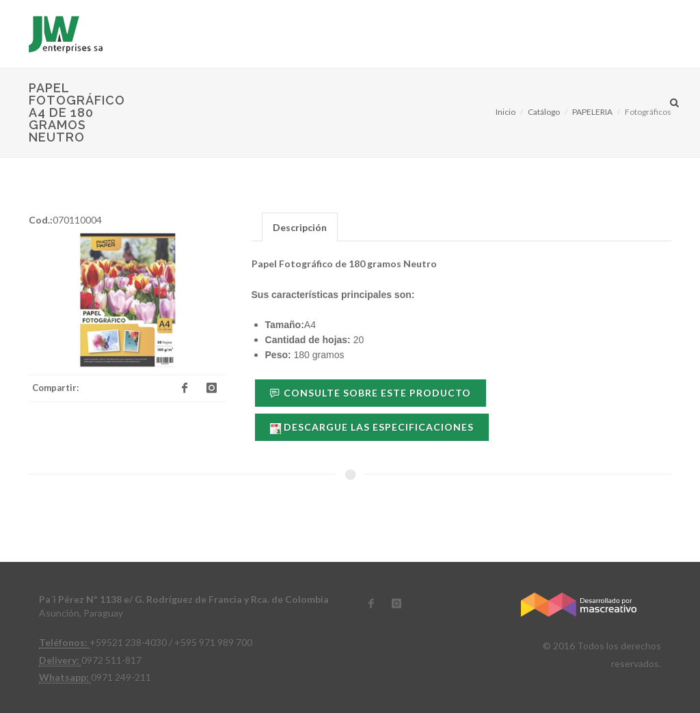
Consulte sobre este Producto (370, 393)
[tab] (300, 227)
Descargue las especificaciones (372, 427)
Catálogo (544, 112)
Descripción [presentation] (300, 227)
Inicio (505, 112)
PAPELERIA (592, 112)
